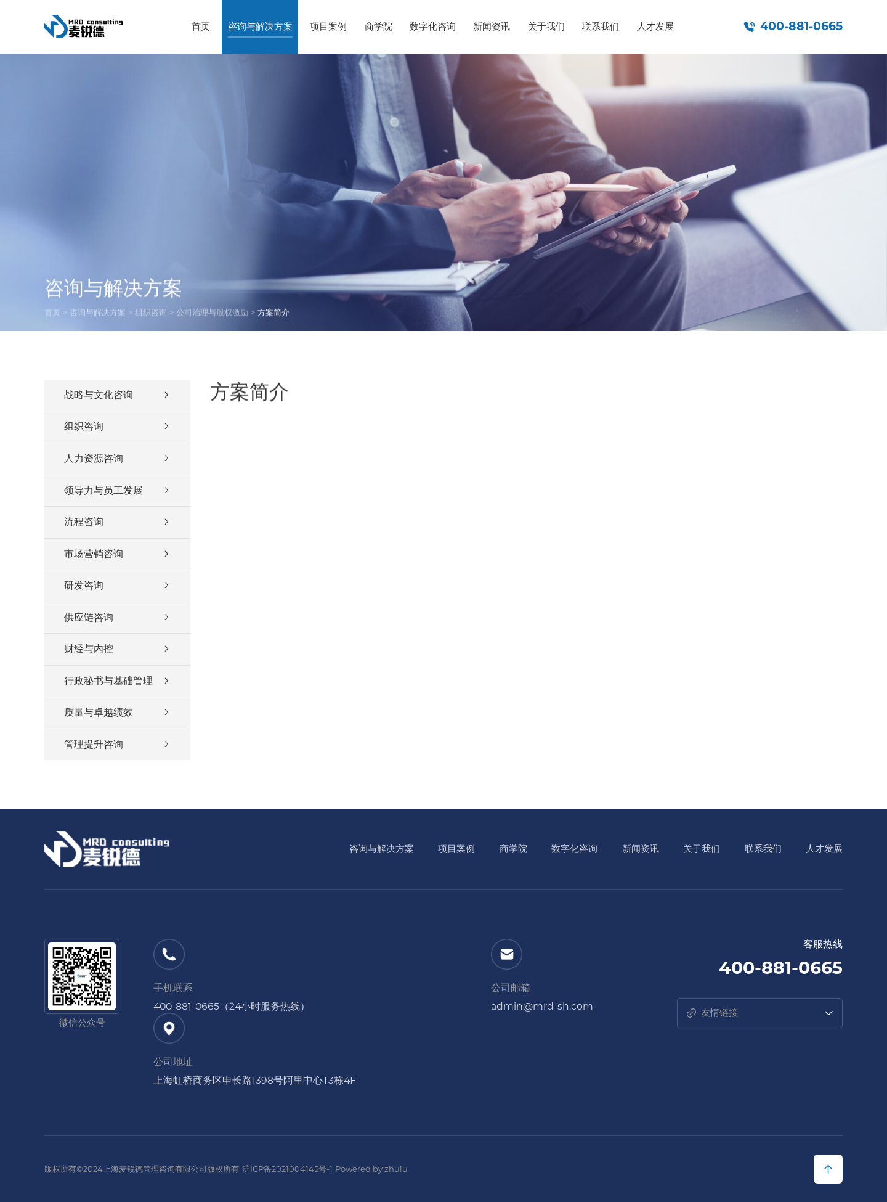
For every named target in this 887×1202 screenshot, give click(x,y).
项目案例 (328, 26)
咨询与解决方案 (260, 26)
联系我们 (600, 26)
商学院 (378, 26)
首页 (201, 26)
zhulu (396, 1169)
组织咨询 (151, 314)
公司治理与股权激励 (212, 314)
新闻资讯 (491, 26)
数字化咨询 (433, 26)
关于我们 (546, 26)
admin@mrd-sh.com (542, 1006)
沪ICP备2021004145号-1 (287, 1169)
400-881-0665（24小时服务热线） (231, 1006)
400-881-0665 (801, 26)
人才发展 (655, 26)
